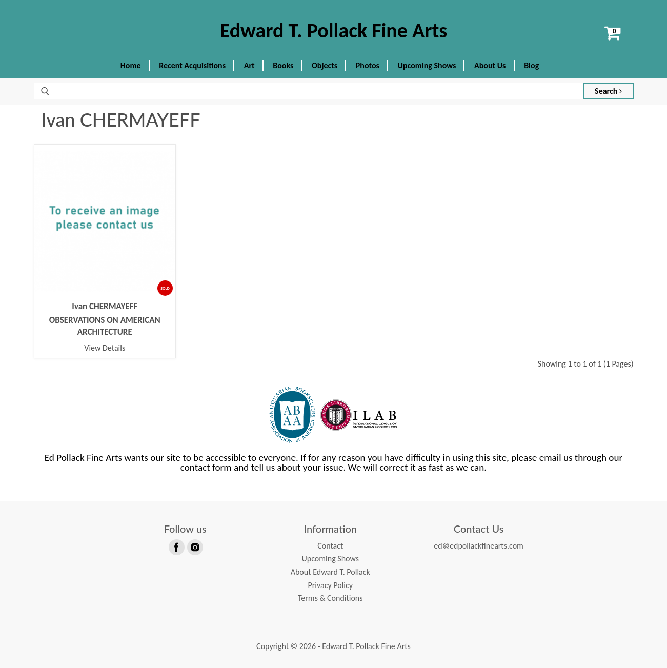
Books (283, 65)
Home (130, 65)
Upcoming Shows (427, 65)
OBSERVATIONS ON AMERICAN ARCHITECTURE (104, 326)
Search (608, 91)
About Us (490, 65)
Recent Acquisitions (192, 65)
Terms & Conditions (330, 598)
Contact (330, 546)
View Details (104, 348)
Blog (531, 65)
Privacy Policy (330, 585)
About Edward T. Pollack (330, 572)
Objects (324, 65)
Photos (367, 65)
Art (249, 65)
